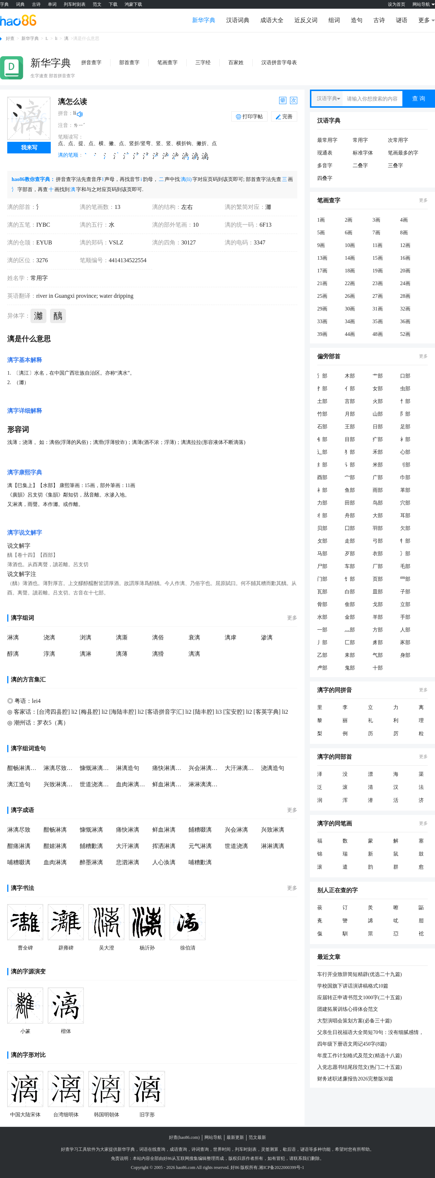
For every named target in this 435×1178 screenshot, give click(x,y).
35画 (378, 321)
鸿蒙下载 (133, 4)
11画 (377, 245)
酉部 (322, 477)
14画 (350, 258)
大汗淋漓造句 (241, 768)
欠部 (405, 528)
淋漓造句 (127, 768)
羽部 (378, 528)
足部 (405, 426)
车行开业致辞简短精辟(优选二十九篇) (359, 974)
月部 (350, 414)
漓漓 (194, 654)
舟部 (350, 515)
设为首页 (396, 4)
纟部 (322, 465)
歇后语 (289, 1149)
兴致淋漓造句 (60, 784)
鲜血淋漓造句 (168, 784)
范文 (97, 4)
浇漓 (49, 637)
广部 (378, 477)
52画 (405, 334)
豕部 (405, 642)
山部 (378, 414)
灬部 (350, 630)
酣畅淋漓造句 (23, 768)
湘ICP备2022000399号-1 (281, 1167)
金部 (350, 617)
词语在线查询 (152, 1149)
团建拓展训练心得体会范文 (347, 1009)
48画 (378, 334)
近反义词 (306, 20)
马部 (322, 553)
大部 (378, 515)
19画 (378, 270)
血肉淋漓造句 (132, 784)
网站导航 (213, 1137)
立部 (405, 604)
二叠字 (360, 165)
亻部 (350, 388)
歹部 (350, 553)
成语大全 (271, 20)
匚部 (350, 642)
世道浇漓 (236, 846)
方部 (378, 630)
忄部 (405, 401)
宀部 (350, 477)
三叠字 (395, 165)
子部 (405, 591)
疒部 (378, 439)
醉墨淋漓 (91, 862)
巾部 (405, 477)
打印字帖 (253, 116)
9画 (321, 245)
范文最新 (257, 1137)
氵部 (322, 376)
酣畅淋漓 (55, 830)
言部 (350, 401)
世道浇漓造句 (96, 784)
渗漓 (267, 637)
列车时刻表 (75, 4)
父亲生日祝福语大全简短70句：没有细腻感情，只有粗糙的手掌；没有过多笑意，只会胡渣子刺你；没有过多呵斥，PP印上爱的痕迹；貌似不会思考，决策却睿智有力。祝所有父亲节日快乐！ (370, 1033)
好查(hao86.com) (184, 1137)
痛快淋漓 (127, 830)
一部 (322, 630)
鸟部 (378, 503)
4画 (404, 220)
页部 (378, 579)
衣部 (378, 553)
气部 (378, 655)
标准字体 (363, 153)
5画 (321, 232)
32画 (405, 309)
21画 (322, 283)
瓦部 (322, 591)
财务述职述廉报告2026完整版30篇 (355, 1079)
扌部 (322, 388)
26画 (350, 296)
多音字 (324, 165)
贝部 (322, 528)
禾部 (378, 452)
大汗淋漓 (127, 846)
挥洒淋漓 (163, 846)
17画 (322, 270)
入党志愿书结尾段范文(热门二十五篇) (359, 1067)
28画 (405, 296)
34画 (350, 321)
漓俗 (158, 637)
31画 (378, 309)
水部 (322, 617)
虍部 (322, 668)
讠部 (350, 465)
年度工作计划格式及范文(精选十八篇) (359, 1055)
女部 (378, 388)
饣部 (350, 579)
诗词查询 (200, 1149)
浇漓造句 (272, 768)
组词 (334, 20)
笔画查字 (167, 62)
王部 (350, 426)
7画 (376, 232)
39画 (322, 334)
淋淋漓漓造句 (204, 784)
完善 (284, 116)
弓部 (378, 541)
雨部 (378, 490)
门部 (322, 579)
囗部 (350, 528)
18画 (350, 270)
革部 (405, 490)
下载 (113, 4)
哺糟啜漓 (18, 862)
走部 (350, 541)
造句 (356, 20)
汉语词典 (237, 20)
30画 (350, 309)
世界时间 (222, 1149)
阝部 (405, 414)
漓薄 (122, 654)
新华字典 (203, 20)
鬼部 (350, 668)
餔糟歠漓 (91, 846)
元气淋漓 (200, 846)
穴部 (405, 503)
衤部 (405, 439)
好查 (10, 38)
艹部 (378, 376)
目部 (350, 439)
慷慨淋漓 (91, 830)
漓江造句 (18, 784)
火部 (378, 401)
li (56, 38)
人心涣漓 (163, 862)
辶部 (322, 452)
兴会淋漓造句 (204, 768)
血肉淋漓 (55, 862)
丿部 (322, 642)
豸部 (378, 642)
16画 (405, 258)
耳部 (405, 515)
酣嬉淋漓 (55, 846)
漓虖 (230, 637)
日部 (378, 426)
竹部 (322, 414)
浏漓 (85, 637)
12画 (405, 245)
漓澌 (122, 637)
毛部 (405, 566)
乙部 (322, 655)
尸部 (322, 566)
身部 (405, 655)
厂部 (378, 566)
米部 (378, 465)
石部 (322, 426)
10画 (350, 245)
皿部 (378, 591)
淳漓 (49, 654)
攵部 (322, 541)
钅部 (322, 439)
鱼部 (350, 490)
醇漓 (13, 654)
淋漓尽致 (18, 830)
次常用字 (398, 140)
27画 (378, 296)
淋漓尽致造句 (60, 768)
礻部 (322, 490)
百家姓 (236, 62)
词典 (20, 4)
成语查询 (178, 1149)
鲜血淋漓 (163, 830)
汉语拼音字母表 (279, 62)
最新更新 (235, 1137)
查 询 (418, 98)
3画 (376, 220)
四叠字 (324, 178)
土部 (322, 401)
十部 (378, 668)
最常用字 (327, 140)
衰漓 (194, 637)
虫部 (405, 388)
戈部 (378, 604)
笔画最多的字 (403, 153)
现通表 (324, 153)
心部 (405, 452)
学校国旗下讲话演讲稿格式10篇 (352, 986)
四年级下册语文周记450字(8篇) (351, 1044)
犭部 (350, 452)
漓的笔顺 (68, 155)
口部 (405, 376)
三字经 (203, 62)
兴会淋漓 (236, 830)
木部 (350, 376)
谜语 (401, 20)
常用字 (360, 140)
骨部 (322, 604)
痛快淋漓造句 (168, 768)
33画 (322, 321)
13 (117, 207)
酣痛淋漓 (18, 846)
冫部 (405, 553)
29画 (322, 309)
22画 (350, 283)
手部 (405, 617)
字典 (4, 4)
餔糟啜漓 (200, 830)
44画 (350, 334)
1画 (321, 220)
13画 (322, 258)
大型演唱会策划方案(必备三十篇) (354, 1020)
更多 (292, 618)
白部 (350, 591)
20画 (405, 270)
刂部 (405, 465)
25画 (322, 296)
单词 (52, 4)
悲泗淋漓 (127, 862)
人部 (405, 630)
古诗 (36, 4)
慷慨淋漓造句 (96, 768)
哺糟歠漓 (200, 862)
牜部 (405, 541)
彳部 (322, 515)
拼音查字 (91, 62)
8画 (404, 232)
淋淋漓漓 (272, 846)
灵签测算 (269, 1149)
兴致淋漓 (272, 830)
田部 (350, 503)
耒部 (350, 655)
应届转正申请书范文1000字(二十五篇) (359, 997)
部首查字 (129, 62)
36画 (405, 321)
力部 (322, 503)
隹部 (350, 604)
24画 (405, 283)
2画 (348, 220)
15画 (378, 258)
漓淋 (85, 654)
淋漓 (13, 637)
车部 (350, 566)
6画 (348, 232)
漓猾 (158, 654)
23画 (378, 283)
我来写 (29, 148)
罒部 (405, 579)
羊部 (378, 617)
